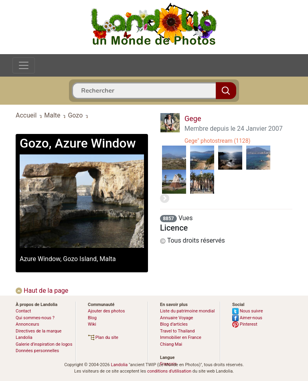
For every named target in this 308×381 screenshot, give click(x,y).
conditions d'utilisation (169, 371)
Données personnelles (37, 350)
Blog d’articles (174, 324)
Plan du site (103, 337)
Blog (92, 317)
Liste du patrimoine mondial (187, 311)
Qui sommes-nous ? (35, 317)
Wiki (92, 324)
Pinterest (244, 324)
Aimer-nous (247, 317)
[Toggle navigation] (23, 65)
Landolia (119, 364)
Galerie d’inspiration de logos (44, 344)
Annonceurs (27, 324)
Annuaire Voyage (176, 317)
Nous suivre (247, 311)
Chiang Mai (171, 344)
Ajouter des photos (106, 311)
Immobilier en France (180, 337)
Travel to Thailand (177, 331)
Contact (23, 311)
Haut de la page (42, 290)
